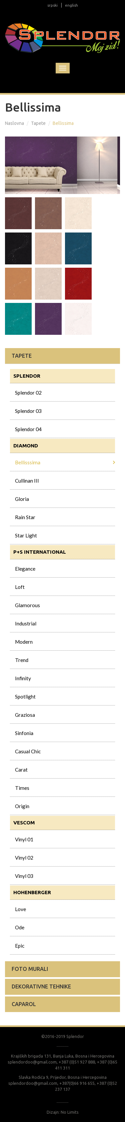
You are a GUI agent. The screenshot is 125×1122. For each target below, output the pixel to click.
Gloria (22, 499)
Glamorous (27, 605)
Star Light (26, 535)
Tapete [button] (22, 356)
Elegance (25, 569)
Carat (21, 770)
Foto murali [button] (30, 969)
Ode (19, 927)
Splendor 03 (28, 411)
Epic (19, 946)
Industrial (25, 623)
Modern (24, 642)
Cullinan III (27, 481)
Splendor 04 (28, 429)
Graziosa (25, 715)
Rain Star (25, 517)
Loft (20, 587)
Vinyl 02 (24, 858)
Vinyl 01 (24, 839)
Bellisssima (27, 462)
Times (22, 788)
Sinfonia (24, 733)
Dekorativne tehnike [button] (41, 986)
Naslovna (14, 123)
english (71, 5)
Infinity (23, 678)
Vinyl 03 (24, 876)
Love (20, 909)
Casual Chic (28, 751)
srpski (52, 5)
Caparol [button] (24, 1004)
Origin (22, 806)
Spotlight (25, 697)
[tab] (62, 356)
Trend (21, 660)
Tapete (38, 123)
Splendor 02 (28, 393)
